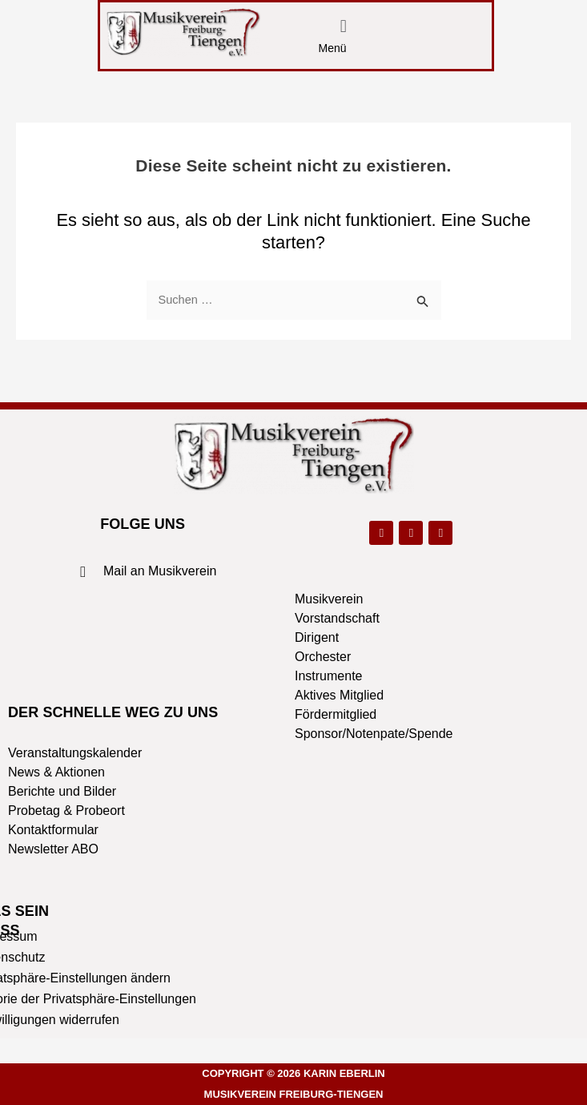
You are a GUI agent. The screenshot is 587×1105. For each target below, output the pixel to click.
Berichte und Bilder (62, 791)
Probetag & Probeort (66, 810)
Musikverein (329, 599)
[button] (343, 27)
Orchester (323, 656)
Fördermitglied (335, 714)
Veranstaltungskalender (75, 753)
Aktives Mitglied (339, 695)
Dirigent (317, 637)
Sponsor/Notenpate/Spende (373, 733)
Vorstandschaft (337, 618)
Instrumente (328, 676)
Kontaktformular (53, 830)
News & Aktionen (56, 772)
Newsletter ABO (53, 849)
